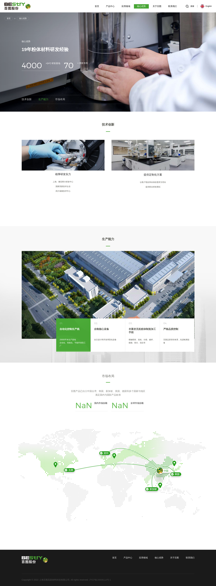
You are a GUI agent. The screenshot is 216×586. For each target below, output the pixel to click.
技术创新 (27, 100)
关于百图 (174, 557)
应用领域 (143, 557)
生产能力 (43, 100)
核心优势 (23, 18)
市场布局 (60, 100)
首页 (9, 18)
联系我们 (190, 557)
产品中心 (128, 557)
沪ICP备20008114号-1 (100, 580)
